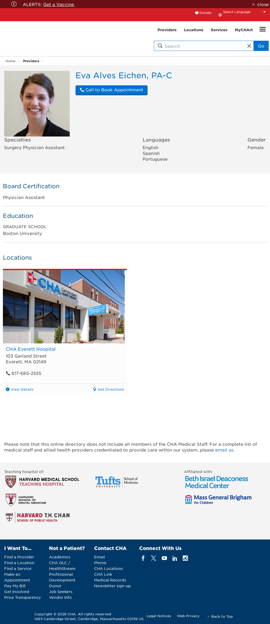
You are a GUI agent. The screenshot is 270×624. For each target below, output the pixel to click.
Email (99, 556)
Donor (55, 585)
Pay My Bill (14, 585)
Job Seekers (60, 591)
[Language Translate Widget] (246, 11)
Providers (31, 61)
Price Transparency (22, 597)
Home (10, 61)
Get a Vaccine (59, 4)
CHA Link (103, 574)
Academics (59, 556)
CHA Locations (108, 568)
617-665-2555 (23, 373)
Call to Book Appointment (111, 89)
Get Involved (16, 591)
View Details (22, 389)
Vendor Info (60, 597)
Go (261, 45)
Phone (100, 562)
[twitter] (154, 558)
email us (224, 449)
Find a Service (17, 568)
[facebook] (143, 558)
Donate (205, 13)
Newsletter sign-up (112, 585)
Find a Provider (19, 556)
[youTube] (164, 558)
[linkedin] (175, 558)
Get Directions (111, 389)
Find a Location (19, 562)
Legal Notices (159, 615)
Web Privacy (188, 615)
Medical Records (110, 580)
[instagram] (185, 558)
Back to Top (222, 616)
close (263, 4)
